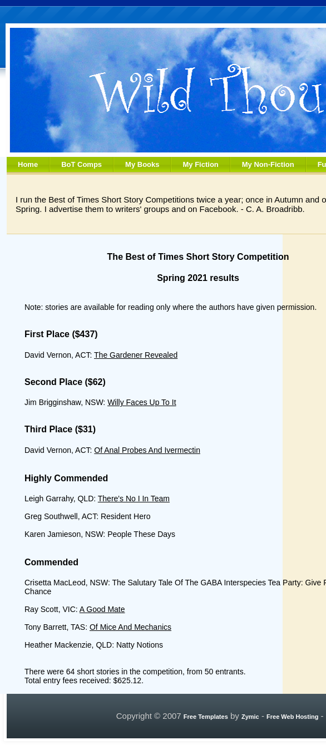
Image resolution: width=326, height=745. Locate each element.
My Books (142, 164)
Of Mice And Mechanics (130, 627)
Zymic (250, 716)
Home (28, 164)
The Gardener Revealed (135, 355)
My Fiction (200, 164)
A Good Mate (102, 609)
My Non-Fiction (268, 164)
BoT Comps (81, 164)
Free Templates (206, 716)
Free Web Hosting (292, 716)
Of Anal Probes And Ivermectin (147, 450)
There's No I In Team (134, 498)
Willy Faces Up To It (141, 402)
